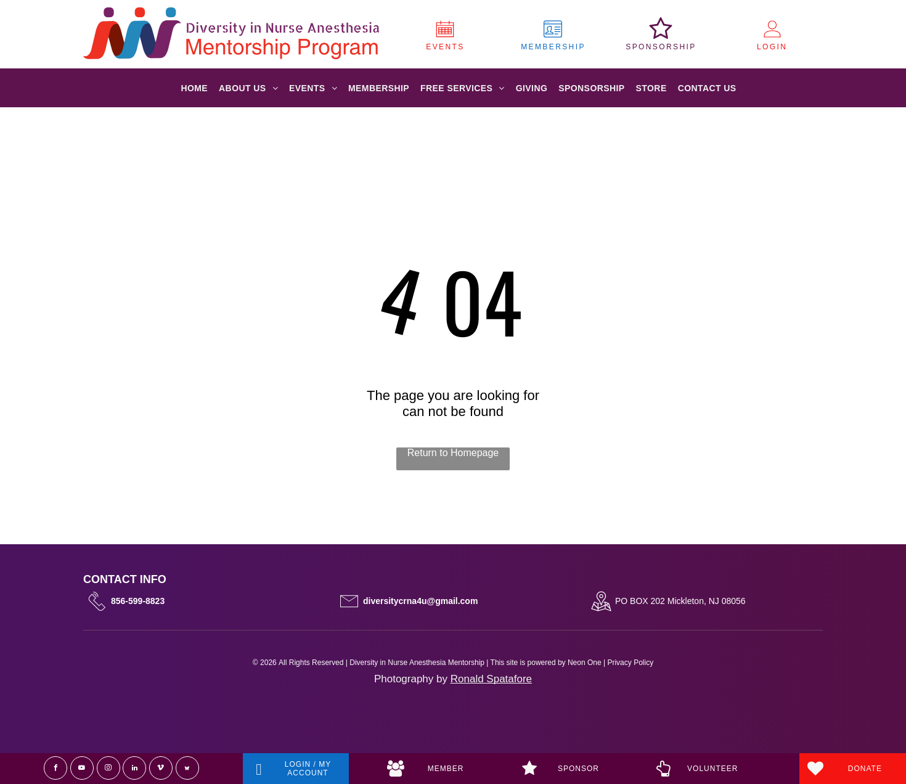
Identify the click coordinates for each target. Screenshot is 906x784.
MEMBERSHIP (553, 47)
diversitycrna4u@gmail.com (420, 601)
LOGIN (772, 47)
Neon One (585, 662)
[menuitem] (194, 88)
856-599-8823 (138, 601)
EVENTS (445, 47)
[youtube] (82, 768)
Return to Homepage (453, 452)
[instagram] (108, 768)
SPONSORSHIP (661, 47)
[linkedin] (134, 768)
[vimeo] (161, 768)
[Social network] (187, 768)
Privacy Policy (630, 662)
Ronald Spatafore (491, 679)
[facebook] (55, 768)
